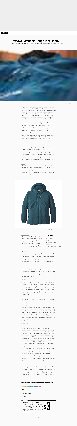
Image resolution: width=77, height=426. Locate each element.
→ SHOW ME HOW (27, 412)
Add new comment (26, 393)
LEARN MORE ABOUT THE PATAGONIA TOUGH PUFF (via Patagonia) (37, 382)
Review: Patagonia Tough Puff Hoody (35, 40)
